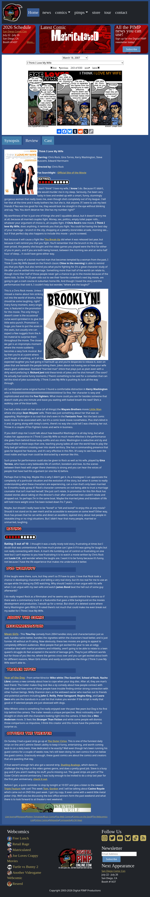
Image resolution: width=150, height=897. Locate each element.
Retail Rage (18, 844)
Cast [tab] (48, 140)
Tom (45, 788)
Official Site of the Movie (71, 172)
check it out (40, 779)
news (46, 12)
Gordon (53, 788)
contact (121, 12)
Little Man (95, 409)
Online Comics (41, 820)
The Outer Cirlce (57, 741)
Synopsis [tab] (11, 140)
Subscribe (131, 49)
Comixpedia (65, 820)
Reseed (15, 884)
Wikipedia (54, 820)
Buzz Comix (49, 816)
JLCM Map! (77, 820)
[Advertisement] (126, 180)
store (96, 12)
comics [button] (61, 12)
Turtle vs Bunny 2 (22, 867)
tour (107, 12)
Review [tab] (31, 140)
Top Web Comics (64, 816)
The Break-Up (52, 239)
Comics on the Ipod (82, 816)
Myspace (21, 816)
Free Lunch (18, 838)
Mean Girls (11, 634)
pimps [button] (79, 12)
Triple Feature (12, 788)
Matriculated (19, 850)
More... (31, 42)
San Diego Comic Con (15, 31)
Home (33, 12)
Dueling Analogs (70, 765)
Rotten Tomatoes (35, 816)
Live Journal (10, 816)
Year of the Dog (14, 677)
